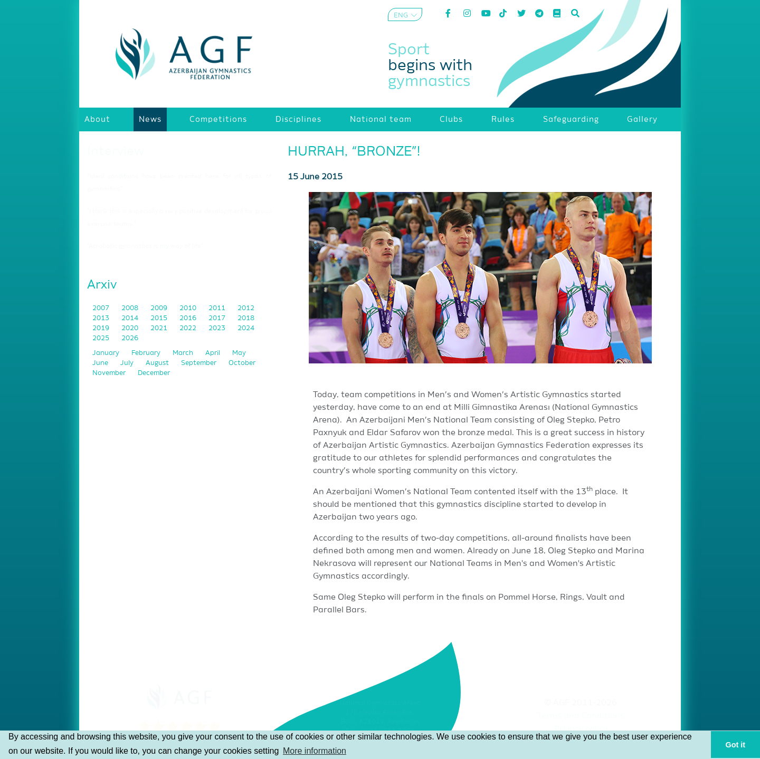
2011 (217, 308)
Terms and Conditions (580, 716)
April (213, 353)
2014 (130, 318)
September (199, 363)
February (146, 353)
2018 (246, 318)
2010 (188, 308)
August (158, 363)
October (242, 363)
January (106, 353)
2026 (129, 338)
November (109, 373)
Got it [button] (736, 745)
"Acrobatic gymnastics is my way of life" (145, 246)
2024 (246, 328)
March (184, 353)
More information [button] (314, 750)
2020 (130, 328)
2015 (159, 318)
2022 (188, 328)
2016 (188, 318)
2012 (246, 308)
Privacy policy (580, 729)
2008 (130, 308)
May (239, 353)
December (154, 373)
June (101, 363)
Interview (115, 151)
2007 (101, 308)
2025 (101, 338)
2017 (217, 318)
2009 (159, 308)
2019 (101, 328)
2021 (159, 328)
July (127, 363)
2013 (101, 318)
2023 (217, 328)
